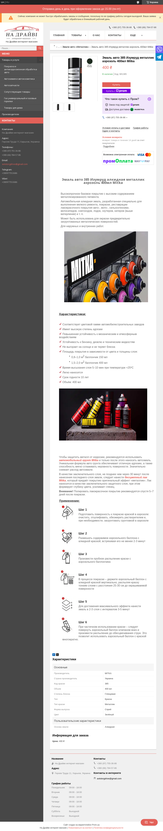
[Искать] (40, 48)
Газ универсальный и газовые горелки (20, 100)
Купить (116, 84)
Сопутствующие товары (17, 91)
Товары (76, 35)
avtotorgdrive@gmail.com (15, 164)
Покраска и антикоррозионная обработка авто (20, 69)
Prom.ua (95, 825)
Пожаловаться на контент (80, 828)
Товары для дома (13, 107)
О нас (96, 35)
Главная (59, 35)
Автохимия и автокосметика (19, 78)
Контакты (114, 35)
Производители (10, 114)
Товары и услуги (10, 59)
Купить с (116, 91)
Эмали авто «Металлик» (75, 47)
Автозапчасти (11, 85)
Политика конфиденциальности (108, 828)
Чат (149, 822)
